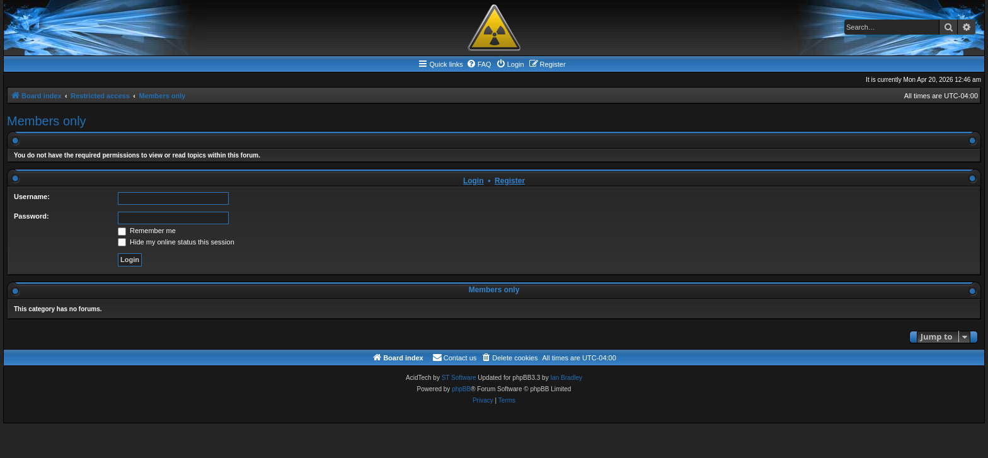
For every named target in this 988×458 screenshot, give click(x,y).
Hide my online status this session (176, 242)
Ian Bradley (566, 377)
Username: (32, 196)
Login (473, 180)
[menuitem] (478, 64)
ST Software (459, 377)
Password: (31, 216)
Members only (46, 121)
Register (510, 180)
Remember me (147, 230)
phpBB (461, 389)
